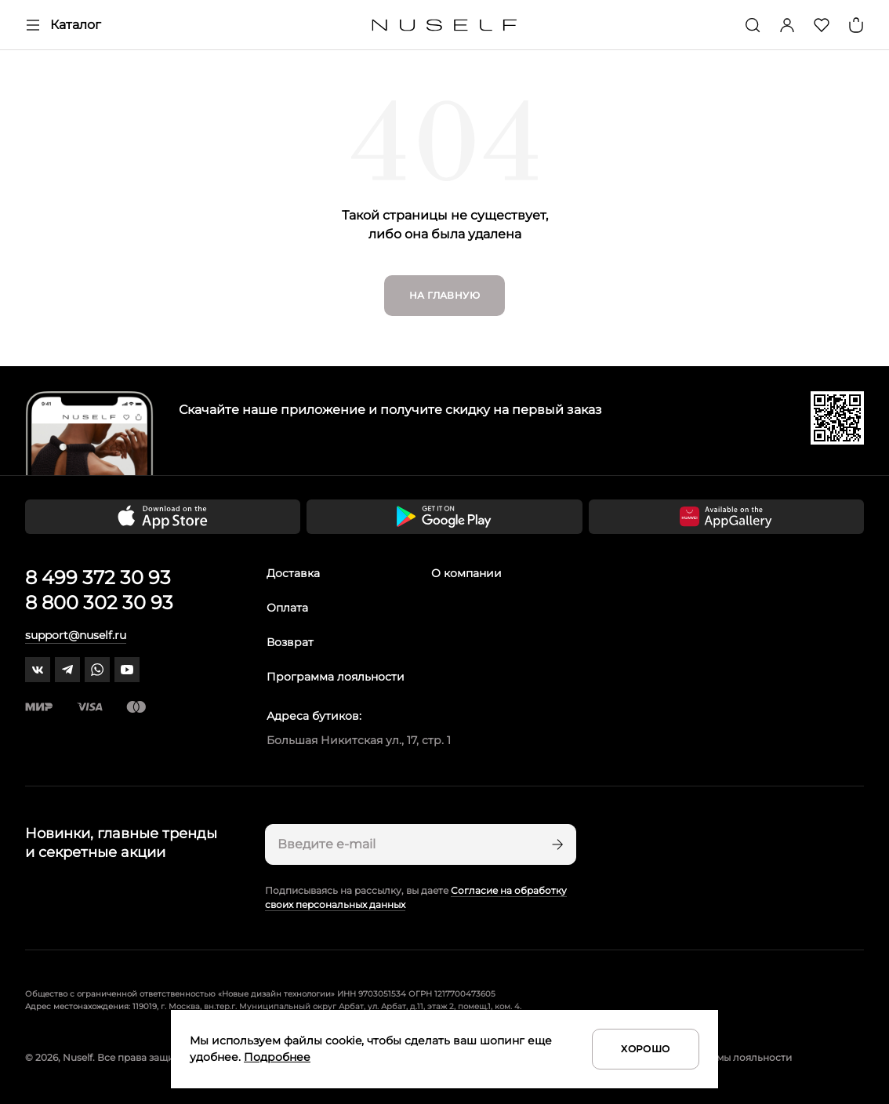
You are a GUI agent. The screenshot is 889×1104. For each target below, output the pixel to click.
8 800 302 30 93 (99, 602)
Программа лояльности (336, 677)
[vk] (37, 669)
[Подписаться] (556, 844)
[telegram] (67, 669)
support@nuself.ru (75, 635)
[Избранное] (821, 25)
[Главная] (444, 25)
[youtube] (127, 669)
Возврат (290, 642)
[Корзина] (856, 25)
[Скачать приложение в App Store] (162, 516)
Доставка (293, 573)
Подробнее (277, 1057)
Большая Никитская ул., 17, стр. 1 (359, 740)
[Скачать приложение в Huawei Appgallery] (726, 516)
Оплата (287, 608)
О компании (466, 573)
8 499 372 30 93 (98, 577)
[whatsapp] (97, 669)
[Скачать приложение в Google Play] (444, 516)
